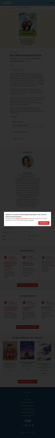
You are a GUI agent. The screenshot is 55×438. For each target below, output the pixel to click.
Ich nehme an (44, 223)
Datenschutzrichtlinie (22, 218)
